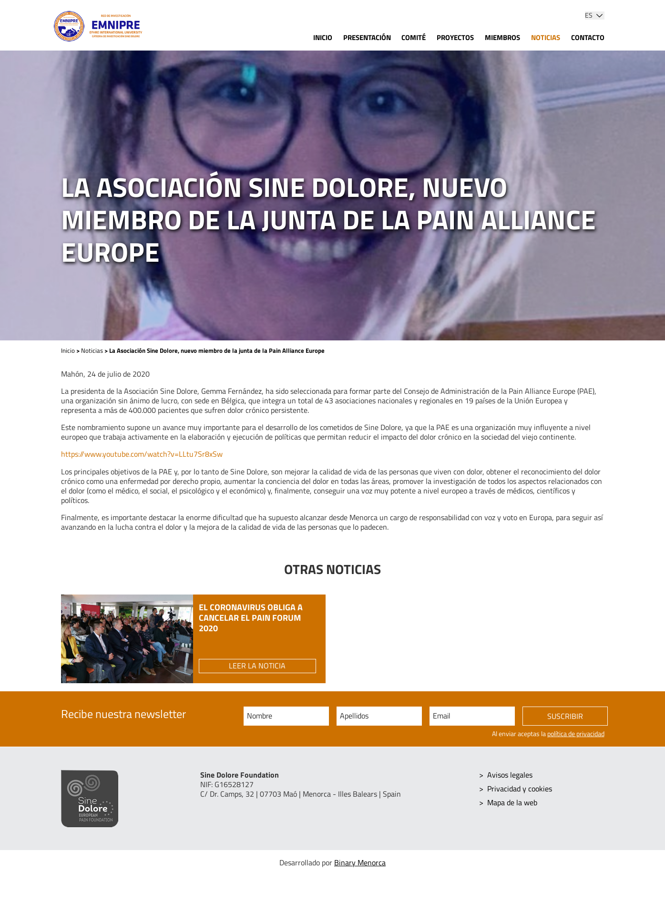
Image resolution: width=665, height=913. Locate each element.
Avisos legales (509, 774)
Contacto (587, 37)
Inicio (322, 37)
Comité (413, 37)
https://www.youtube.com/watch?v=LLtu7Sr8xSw (142, 454)
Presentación (367, 37)
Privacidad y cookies (519, 788)
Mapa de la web (512, 801)
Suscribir (565, 716)
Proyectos (455, 37)
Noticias (545, 37)
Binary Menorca (360, 862)
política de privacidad (575, 734)
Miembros (502, 37)
